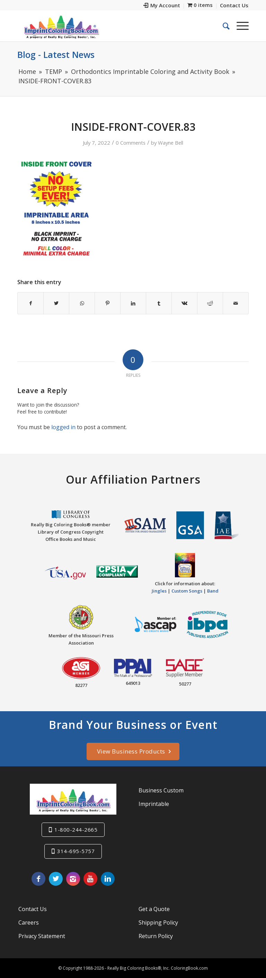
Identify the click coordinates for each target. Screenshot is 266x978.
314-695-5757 (76, 851)
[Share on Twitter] (56, 303)
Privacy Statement (41, 936)
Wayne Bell (170, 142)
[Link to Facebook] (38, 879)
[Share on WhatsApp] (82, 303)
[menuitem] (162, 6)
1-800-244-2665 (75, 829)
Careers (28, 922)
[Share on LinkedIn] (133, 303)
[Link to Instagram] (73, 879)
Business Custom (161, 790)
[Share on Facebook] (30, 303)
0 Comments (130, 142)
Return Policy (156, 936)
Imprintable (154, 804)
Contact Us (32, 909)
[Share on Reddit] (210, 303)
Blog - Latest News (56, 54)
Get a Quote (154, 909)
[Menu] (239, 25)
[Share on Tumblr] (158, 303)
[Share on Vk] (184, 303)
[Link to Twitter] (56, 879)
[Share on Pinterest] (107, 303)
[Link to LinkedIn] (108, 879)
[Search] (223, 25)
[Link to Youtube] (90, 879)
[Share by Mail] (235, 303)
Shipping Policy (158, 922)
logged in (63, 427)
